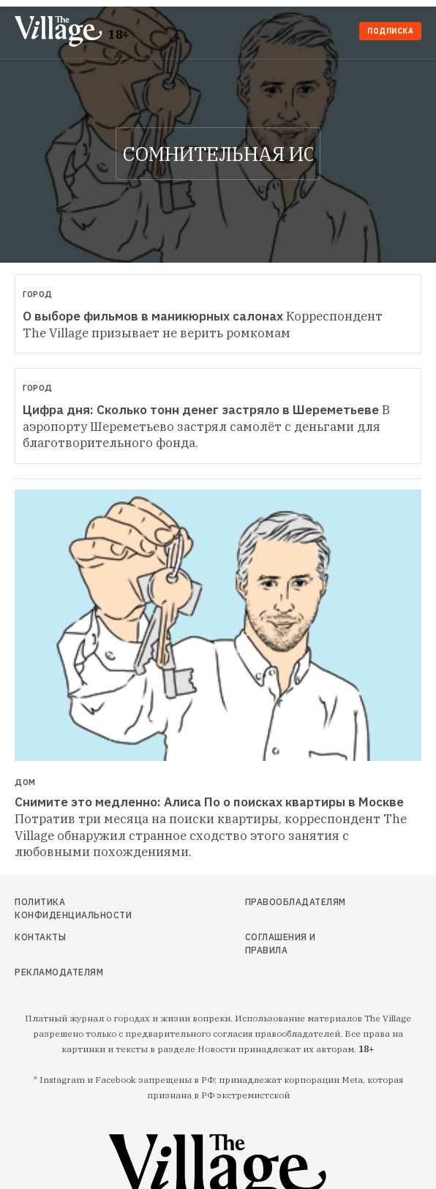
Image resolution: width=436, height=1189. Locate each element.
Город (38, 294)
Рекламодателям (59, 972)
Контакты (40, 936)
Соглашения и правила (280, 943)
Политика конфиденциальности (73, 908)
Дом (25, 782)
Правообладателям (293, 901)
